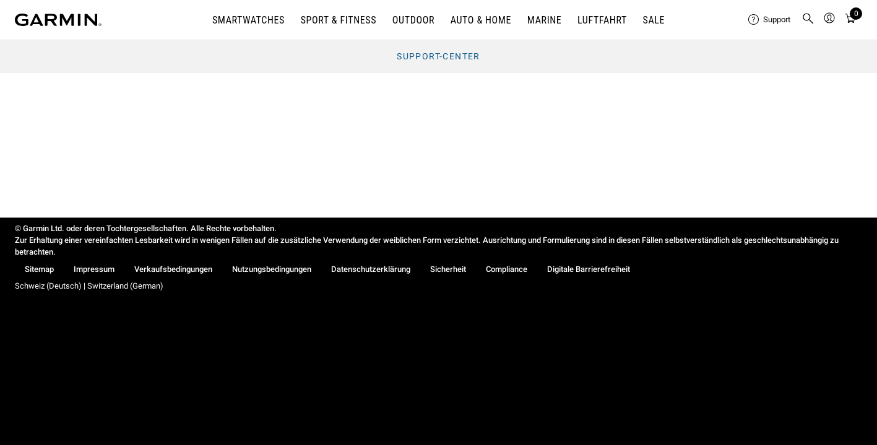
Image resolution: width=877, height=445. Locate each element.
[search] (808, 19)
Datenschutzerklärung (370, 269)
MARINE (544, 20)
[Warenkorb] (850, 20)
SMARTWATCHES (248, 20)
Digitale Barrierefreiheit (588, 269)
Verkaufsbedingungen (173, 269)
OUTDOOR (413, 20)
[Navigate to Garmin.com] (58, 20)
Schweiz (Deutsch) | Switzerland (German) (89, 285)
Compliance (506, 269)
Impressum (94, 269)
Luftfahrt (602, 20)
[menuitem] (770, 20)
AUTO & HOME (481, 20)
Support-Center (438, 56)
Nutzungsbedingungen (271, 269)
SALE (653, 20)
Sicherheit (448, 269)
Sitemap (39, 269)
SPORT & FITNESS (339, 20)
